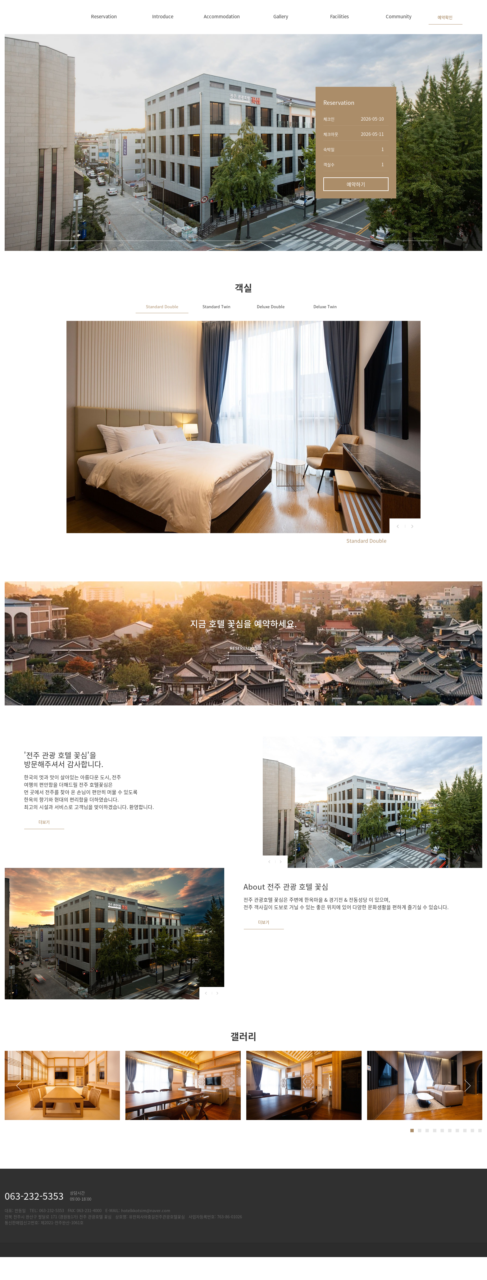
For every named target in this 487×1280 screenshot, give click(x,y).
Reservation (104, 16)
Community (399, 16)
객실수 (329, 164)
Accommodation (222, 16)
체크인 (329, 119)
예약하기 (356, 184)
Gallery (280, 16)
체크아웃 (330, 134)
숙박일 (329, 149)
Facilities (339, 16)
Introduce (162, 16)
